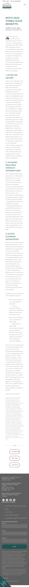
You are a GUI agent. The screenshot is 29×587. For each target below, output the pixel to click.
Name (4, 523)
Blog (7, 509)
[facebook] (3, 500)
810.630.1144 (6, 490)
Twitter (14, 458)
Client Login (5, 1)
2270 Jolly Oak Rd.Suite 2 (11, 477)
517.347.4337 (6, 480)
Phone (4, 538)
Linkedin (14, 465)
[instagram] (14, 500)
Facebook (15, 451)
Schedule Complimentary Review (16, 518)
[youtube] (10, 500)
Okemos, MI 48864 (8, 478)
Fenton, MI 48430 (8, 488)
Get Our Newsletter (16, 1)
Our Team (9, 512)
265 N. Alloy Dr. (8, 487)
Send (14, 546)
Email (4, 530)
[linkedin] (7, 500)
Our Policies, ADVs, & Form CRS (15, 506)
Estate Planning (16, 28)
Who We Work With (12, 515)
